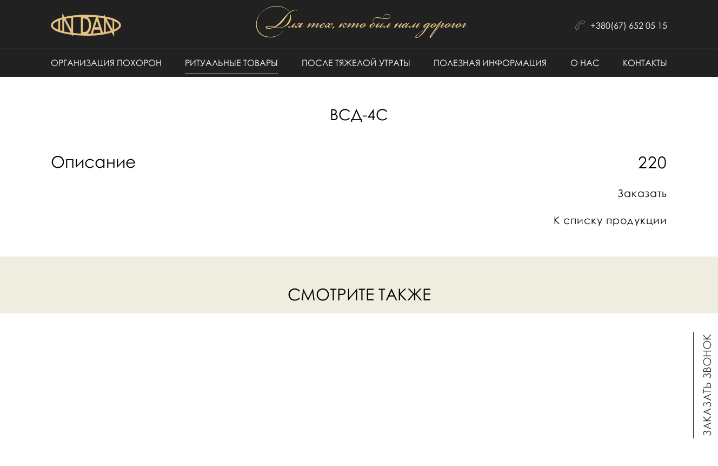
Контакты (645, 62)
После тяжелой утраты (356, 62)
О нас (585, 62)
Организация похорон (106, 62)
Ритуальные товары (231, 62)
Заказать (642, 193)
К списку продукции (610, 220)
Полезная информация (490, 62)
